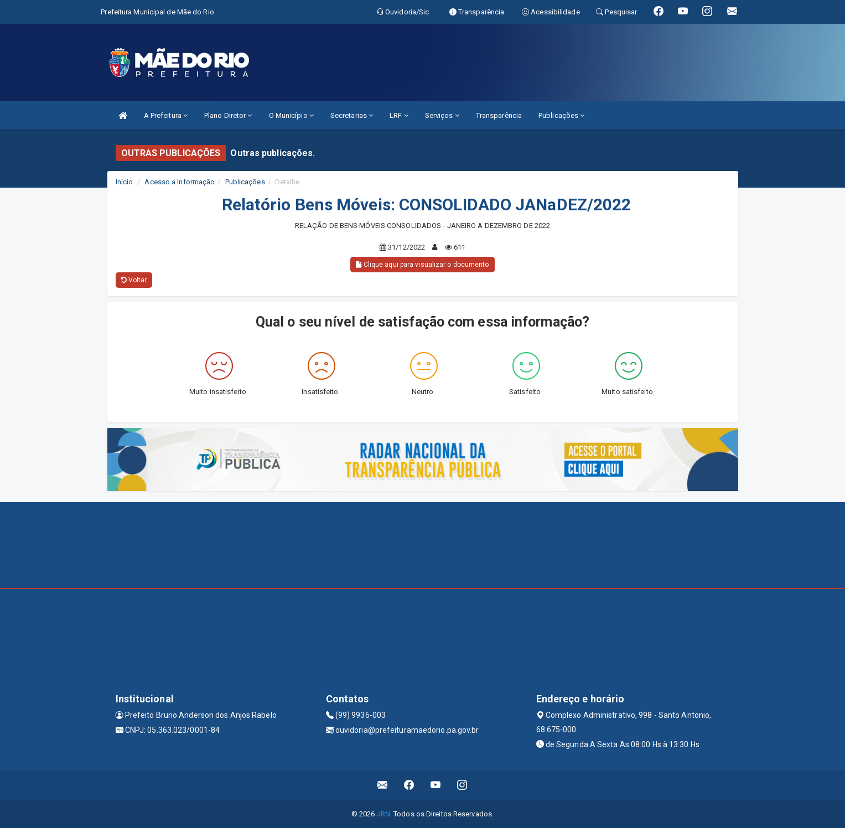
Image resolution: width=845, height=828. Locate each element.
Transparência (499, 115)
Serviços (442, 115)
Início (124, 182)
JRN (383, 814)
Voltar (134, 280)
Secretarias (351, 115)
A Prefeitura (166, 115)
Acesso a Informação (179, 182)
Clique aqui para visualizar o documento (422, 264)
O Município (291, 115)
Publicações (561, 115)
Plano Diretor (228, 115)
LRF (399, 115)
